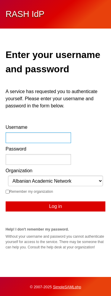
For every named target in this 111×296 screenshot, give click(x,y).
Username (17, 127)
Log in (55, 206)
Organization (19, 170)
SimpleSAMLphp (67, 287)
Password (16, 148)
